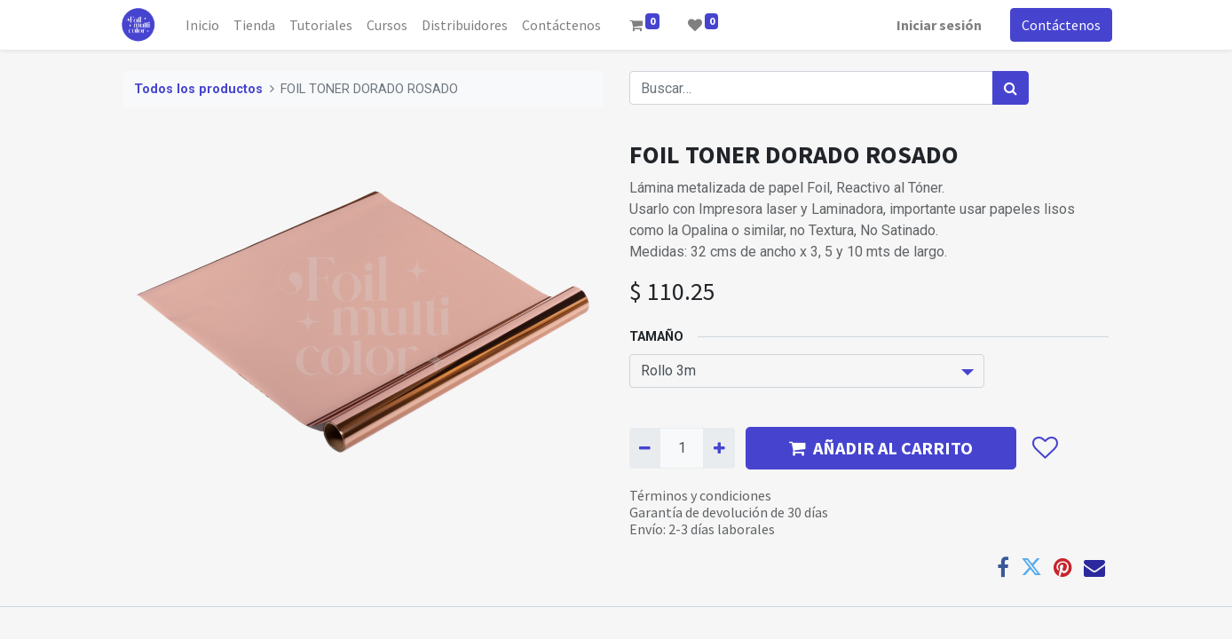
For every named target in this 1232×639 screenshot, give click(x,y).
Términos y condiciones (700, 495)
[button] (1044, 448)
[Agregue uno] (718, 448)
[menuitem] (207, 25)
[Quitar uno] (644, 448)
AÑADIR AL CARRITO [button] (881, 448)
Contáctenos (1057, 25)
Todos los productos (198, 89)
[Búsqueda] (1010, 88)
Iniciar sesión (935, 25)
